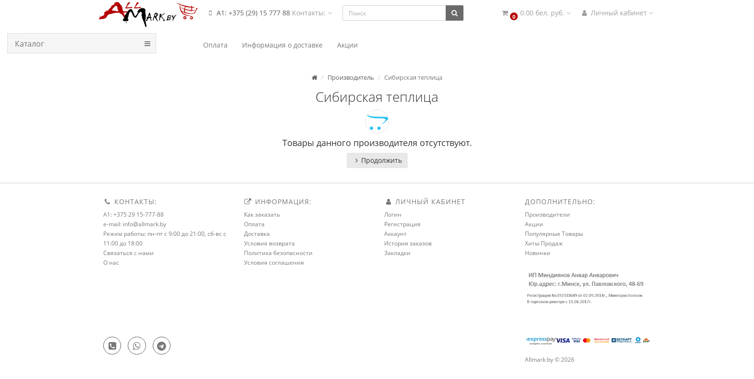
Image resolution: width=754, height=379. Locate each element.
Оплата (254, 224)
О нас (111, 262)
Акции (534, 224)
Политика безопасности (278, 253)
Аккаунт (395, 234)
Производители (547, 214)
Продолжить (377, 160)
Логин (392, 214)
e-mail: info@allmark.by (134, 224)
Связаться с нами (128, 253)
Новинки (537, 253)
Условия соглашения (274, 262)
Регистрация (402, 224)
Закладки (397, 253)
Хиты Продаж (544, 243)
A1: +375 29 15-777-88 (133, 214)
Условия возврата (269, 243)
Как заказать (262, 214)
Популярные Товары (554, 234)
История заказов (408, 243)
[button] (535, 13)
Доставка (257, 234)
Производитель (351, 77)
